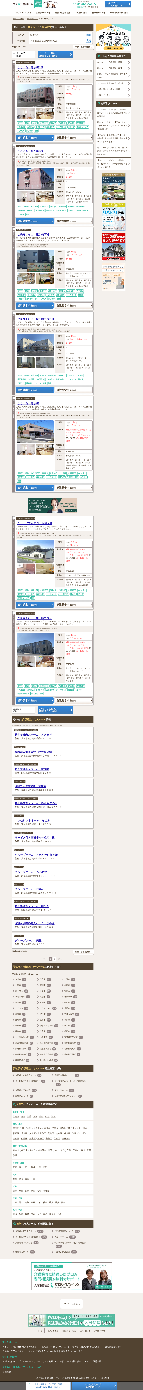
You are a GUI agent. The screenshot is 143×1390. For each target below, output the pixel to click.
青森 (23, 1116)
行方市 (45, 1031)
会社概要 (6, 1371)
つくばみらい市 (24, 1036)
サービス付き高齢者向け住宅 (25, 62)
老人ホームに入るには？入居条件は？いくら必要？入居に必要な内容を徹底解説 (112, 112)
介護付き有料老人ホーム (22, 918)
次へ (60, 958)
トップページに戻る (22, 12)
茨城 (15, 1155)
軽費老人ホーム (24, 1095)
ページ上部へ (73, 1303)
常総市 (69, 990)
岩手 (29, 1116)
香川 (51, 1202)
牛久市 (69, 1002)
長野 (45, 1167)
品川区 (67, 1133)
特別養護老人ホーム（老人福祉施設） (26, 729)
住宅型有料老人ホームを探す (56, 1346)
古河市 (20, 984)
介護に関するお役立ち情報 (108, 89)
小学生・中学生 (99, 1330)
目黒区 (24, 1138)
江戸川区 (72, 1128)
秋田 (41, 1116)
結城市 (69, 984)
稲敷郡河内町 (23, 1054)
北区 (23, 1128)
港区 (74, 1133)
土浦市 (69, 979)
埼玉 (50, 1150)
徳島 (45, 1202)
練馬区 (63, 1128)
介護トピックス (103, 95)
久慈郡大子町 (23, 1048)
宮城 (35, 1116)
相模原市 (42, 1150)
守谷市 (45, 1013)
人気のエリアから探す (13, 1351)
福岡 (15, 1214)
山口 (39, 1202)
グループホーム (19, 815)
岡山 (21, 1202)
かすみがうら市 (49, 1025)
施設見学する (67, 137)
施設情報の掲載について (78, 1361)
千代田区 (82, 1128)
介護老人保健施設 (19, 747)
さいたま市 (59, 1150)
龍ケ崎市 (28, 77)
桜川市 (69, 1025)
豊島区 (49, 1138)
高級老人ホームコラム (71, 1351)
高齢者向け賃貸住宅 (27, 1242)
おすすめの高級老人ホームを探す (42, 1351)
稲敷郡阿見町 (72, 1048)
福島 (53, 1116)
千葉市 (76, 1150)
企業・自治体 (85, 1330)
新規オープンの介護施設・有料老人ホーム (112, 75)
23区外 (65, 1138)
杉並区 (16, 1133)
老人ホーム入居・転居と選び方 (110, 83)
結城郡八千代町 (49, 1054)
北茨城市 (70, 996)
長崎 (27, 1214)
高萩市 (45, 996)
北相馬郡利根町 (49, 1059)
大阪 (15, 1190)
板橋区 (40, 1138)
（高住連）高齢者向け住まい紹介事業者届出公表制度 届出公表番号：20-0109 (71, 1378)
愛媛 (57, 1202)
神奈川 (16, 1150)
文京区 (32, 1133)
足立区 (57, 1138)
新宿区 (32, 1138)
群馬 (89, 1150)
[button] (52, 34)
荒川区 (24, 1133)
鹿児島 (52, 1214)
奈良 (33, 1190)
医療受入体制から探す (119, 12)
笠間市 (20, 1002)
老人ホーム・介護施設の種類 (109, 62)
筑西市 (45, 1019)
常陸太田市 (22, 996)
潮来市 (20, 1013)
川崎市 (32, 1150)
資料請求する (28, 137)
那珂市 (20, 1019)
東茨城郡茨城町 (73, 1036)
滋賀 (39, 1190)
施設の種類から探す (63, 12)
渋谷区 (81, 1133)
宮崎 (45, 1214)
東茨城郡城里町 (49, 1042)
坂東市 (69, 1019)
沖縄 (59, 1214)
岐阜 (27, 1178)
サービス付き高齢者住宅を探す (87, 1346)
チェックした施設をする (93, 1385)
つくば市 (21, 1007)
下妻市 (45, 990)
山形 (47, 1116)
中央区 (16, 1138)
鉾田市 (69, 1031)
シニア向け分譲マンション (68, 1095)
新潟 (15, 1167)
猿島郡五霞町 (72, 1054)
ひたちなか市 (48, 1007)
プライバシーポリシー (29, 1361)
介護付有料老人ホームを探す (25, 1346)
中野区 (30, 1128)
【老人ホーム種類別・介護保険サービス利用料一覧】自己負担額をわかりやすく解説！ (112, 163)
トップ (40, 1330)
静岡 (21, 1178)
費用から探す (82, 12)
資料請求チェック (13, 71)
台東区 (59, 1133)
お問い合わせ (9, 1361)
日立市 (45, 979)
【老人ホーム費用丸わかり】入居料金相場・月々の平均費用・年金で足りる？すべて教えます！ (112, 137)
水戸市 (20, 979)
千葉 (69, 1150)
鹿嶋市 (69, 1007)
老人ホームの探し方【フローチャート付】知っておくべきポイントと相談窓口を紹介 (112, 125)
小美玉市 (46, 1036)
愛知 (15, 1178)
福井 (33, 1167)
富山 (21, 1167)
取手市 (45, 1002)
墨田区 (47, 1128)
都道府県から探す (43, 12)
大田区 (38, 1128)
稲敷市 (20, 1025)
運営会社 (97, 1361)
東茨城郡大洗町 (24, 1042)
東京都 (16, 1128)
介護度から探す (99, 12)
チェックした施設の (55, 54)
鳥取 (27, 1202)
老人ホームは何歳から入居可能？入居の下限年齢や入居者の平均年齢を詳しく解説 (112, 150)
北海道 (16, 1116)
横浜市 (24, 1150)
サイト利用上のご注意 (53, 1361)
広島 (15, 1202)
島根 (33, 1202)
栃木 (83, 1150)
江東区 (55, 1128)
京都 (21, 1190)
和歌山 (46, 1190)
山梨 (39, 1167)
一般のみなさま (52, 1330)
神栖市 (20, 1031)
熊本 (33, 1214)
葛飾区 (51, 1133)
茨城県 (22, 77)
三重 (33, 1178)
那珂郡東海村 (72, 1042)
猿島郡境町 (22, 1059)
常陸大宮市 (71, 1013)
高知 (63, 1202)
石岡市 (45, 984)
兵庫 (27, 1190)
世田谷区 (41, 1133)
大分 (39, 1214)
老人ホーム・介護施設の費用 (109, 68)
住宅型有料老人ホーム (23, 229)
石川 (27, 1167)
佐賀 (21, 1214)
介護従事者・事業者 (69, 1330)
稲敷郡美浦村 (48, 1048)
